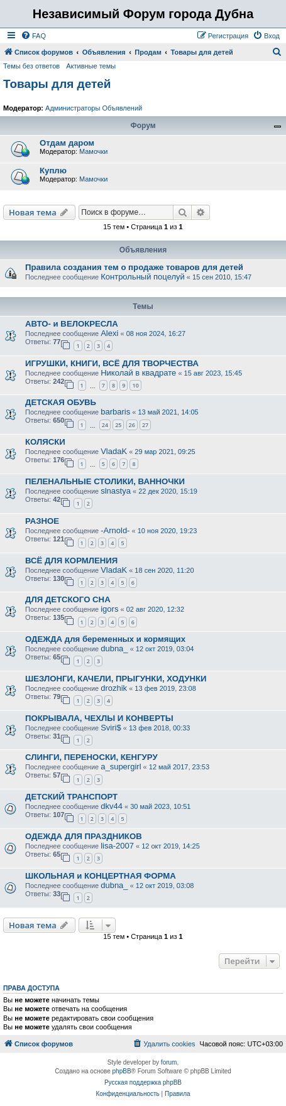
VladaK (114, 451)
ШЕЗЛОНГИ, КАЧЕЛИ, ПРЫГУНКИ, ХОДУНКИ (116, 678)
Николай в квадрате (138, 372)
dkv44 (112, 806)
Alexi (109, 333)
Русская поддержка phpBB (143, 1082)
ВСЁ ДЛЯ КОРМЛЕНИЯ (71, 560)
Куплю (53, 170)
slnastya (116, 491)
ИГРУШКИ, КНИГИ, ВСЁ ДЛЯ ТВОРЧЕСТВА (112, 363)
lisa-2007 (117, 845)
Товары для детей (57, 83)
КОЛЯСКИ (45, 442)
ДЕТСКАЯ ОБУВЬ (60, 402)
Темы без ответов (31, 66)
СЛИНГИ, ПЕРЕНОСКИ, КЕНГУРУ (91, 757)
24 (105, 425)
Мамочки (93, 151)
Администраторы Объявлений (93, 108)
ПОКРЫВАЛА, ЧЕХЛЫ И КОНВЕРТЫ (99, 718)
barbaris (115, 411)
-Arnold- (115, 530)
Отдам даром (67, 143)
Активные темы (91, 66)
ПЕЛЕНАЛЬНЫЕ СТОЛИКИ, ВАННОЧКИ (105, 481)
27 (145, 425)
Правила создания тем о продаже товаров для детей (134, 267)
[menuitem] (33, 35)
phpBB (122, 1071)
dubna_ (114, 648)
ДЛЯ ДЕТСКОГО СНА (68, 599)
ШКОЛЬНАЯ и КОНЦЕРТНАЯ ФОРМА (100, 876)
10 (135, 385)
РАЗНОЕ (42, 521)
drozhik (114, 688)
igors (109, 609)
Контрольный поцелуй (143, 276)
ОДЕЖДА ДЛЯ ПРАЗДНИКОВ (83, 836)
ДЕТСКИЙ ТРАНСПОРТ (71, 796)
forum (169, 1062)
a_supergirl (121, 766)
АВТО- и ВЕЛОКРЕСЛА (71, 323)
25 (118, 425)
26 (132, 425)
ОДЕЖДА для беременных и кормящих (105, 639)
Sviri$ (111, 727)
